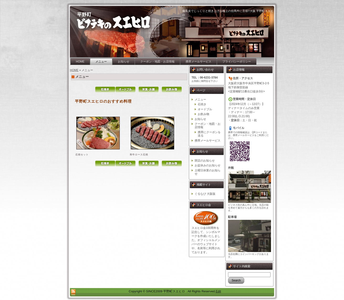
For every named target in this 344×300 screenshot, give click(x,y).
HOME (74, 70)
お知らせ (200, 119)
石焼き (202, 104)
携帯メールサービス (207, 140)
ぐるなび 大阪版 (205, 193)
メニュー (82, 77)
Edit (218, 291)
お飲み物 (203, 114)
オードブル (205, 109)
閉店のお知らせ (205, 160)
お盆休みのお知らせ (207, 165)
